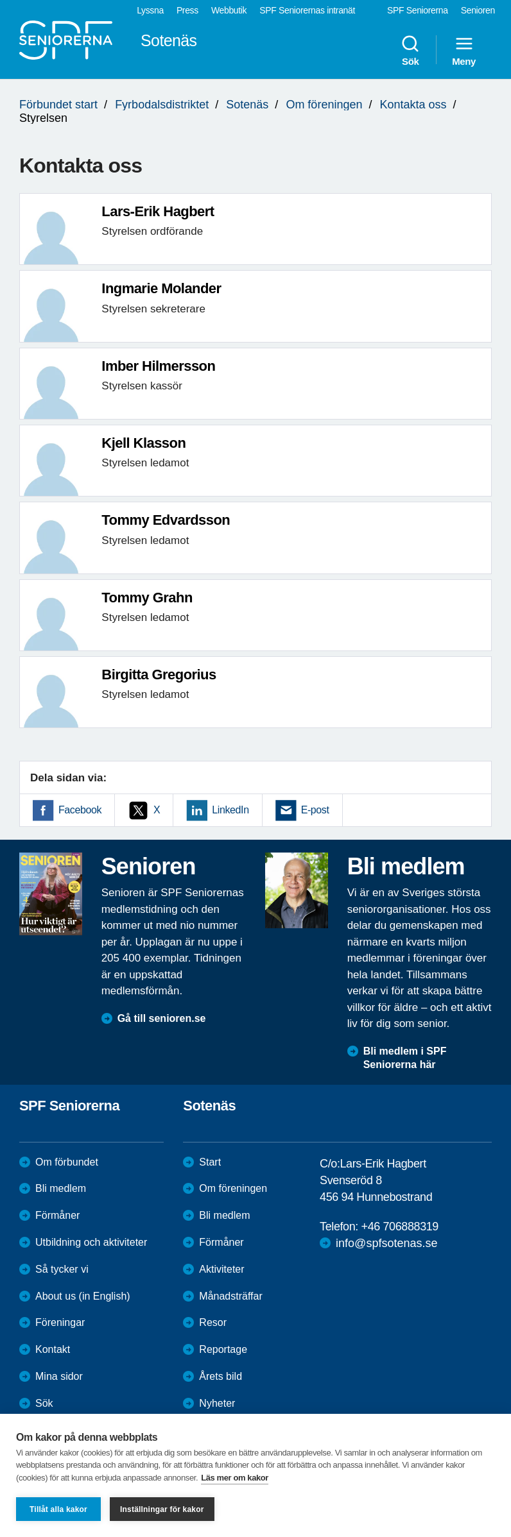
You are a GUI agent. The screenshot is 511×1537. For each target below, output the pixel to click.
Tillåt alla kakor (58, 1509)
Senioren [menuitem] (478, 10)
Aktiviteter (221, 1269)
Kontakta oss (413, 104)
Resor (213, 1322)
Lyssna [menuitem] (150, 10)
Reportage (223, 1349)
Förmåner (57, 1215)
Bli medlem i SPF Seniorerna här (405, 1058)
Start (210, 1162)
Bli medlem (60, 1188)
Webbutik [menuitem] (229, 10)
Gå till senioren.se (161, 1018)
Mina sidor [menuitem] (59, 1376)
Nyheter (217, 1403)
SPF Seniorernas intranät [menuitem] (307, 10)
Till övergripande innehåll (0, 0)
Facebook (79, 809)
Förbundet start (58, 104)
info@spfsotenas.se (386, 1243)
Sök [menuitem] (410, 50)
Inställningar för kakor (162, 1509)
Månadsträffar (230, 1296)
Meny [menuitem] (464, 50)
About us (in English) (82, 1296)
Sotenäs (247, 104)
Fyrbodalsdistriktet (162, 104)
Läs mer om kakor (234, 1477)
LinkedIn (230, 809)
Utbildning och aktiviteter (91, 1242)
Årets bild (220, 1376)
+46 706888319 (399, 1226)
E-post (315, 809)
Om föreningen (324, 104)
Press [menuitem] (187, 10)
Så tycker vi (62, 1269)
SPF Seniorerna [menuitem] (417, 10)
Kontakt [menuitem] (52, 1349)
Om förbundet (66, 1162)
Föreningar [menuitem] (60, 1322)
